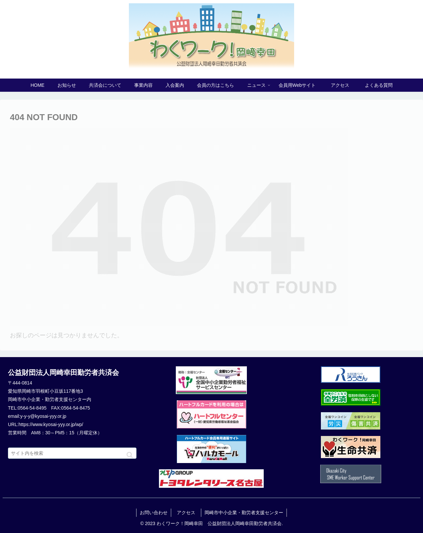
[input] (72, 453)
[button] (129, 455)
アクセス (188, 512)
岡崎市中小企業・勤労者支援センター (244, 512)
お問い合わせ (154, 512)
